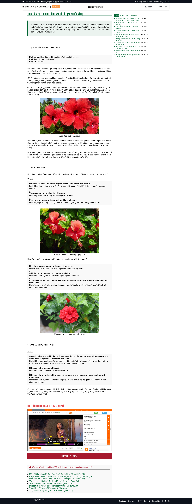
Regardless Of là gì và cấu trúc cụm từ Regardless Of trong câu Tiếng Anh (61, 476)
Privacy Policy (158, 2)
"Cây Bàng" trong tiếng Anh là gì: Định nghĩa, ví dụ (51, 490)
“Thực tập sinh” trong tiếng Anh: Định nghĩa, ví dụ (50, 483)
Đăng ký (148, 7)
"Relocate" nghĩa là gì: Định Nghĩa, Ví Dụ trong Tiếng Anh (54, 481)
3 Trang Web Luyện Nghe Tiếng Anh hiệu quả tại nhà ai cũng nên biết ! (61, 467)
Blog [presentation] (122, 15)
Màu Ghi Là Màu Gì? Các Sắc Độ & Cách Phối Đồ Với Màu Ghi (57, 474)
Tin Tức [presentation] (127, 15)
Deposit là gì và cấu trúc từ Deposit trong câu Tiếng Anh (53, 486)
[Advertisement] (132, 98)
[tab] (116, 15)
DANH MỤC (28, 7)
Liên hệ (167, 2)
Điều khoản (132, 501)
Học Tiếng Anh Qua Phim (143, 2)
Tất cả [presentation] (117, 15)
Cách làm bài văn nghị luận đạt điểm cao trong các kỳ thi (127, 43)
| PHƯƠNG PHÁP (41, 7)
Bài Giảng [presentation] (134, 15)
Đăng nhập (162, 7)
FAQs (140, 501)
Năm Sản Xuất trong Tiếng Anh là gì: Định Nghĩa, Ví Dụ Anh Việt (57, 479)
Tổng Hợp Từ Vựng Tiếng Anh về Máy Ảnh (48, 488)
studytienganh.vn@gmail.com (53, 2)
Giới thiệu (122, 501)
